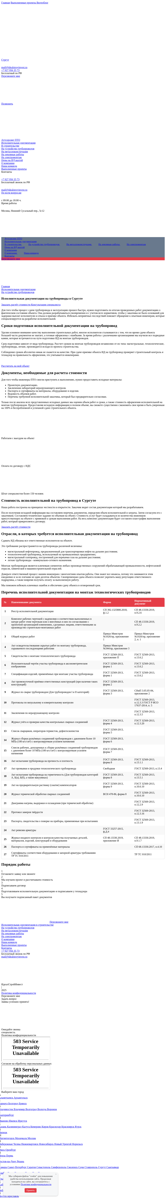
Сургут (102, 1167)
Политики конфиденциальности (36, 1184)
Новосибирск (46, 1144)
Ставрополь (91, 1167)
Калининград (14, 1126)
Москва (32, 1138)
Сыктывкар (112, 1167)
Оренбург (10, 1149)
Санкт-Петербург (17, 1167)
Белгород (13, 1103)
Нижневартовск (30, 1144)
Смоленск (72, 1167)
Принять (31, 1190)
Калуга (26, 1126)
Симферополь (59, 1167)
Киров (45, 1126)
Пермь (9, 1155)
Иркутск (22, 1120)
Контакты (6, 948)
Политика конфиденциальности (18, 993)
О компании (7, 939)
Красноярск (68, 1126)
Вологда (42, 1109)
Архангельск (21, 1097)
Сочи (81, 1167)
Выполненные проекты (14, 945)
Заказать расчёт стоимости (16, 304)
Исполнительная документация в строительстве (27, 924)
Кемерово (36, 1126)
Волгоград (31, 1109)
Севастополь (44, 1167)
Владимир (19, 1109)
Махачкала (21, 1138)
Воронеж (52, 1109)
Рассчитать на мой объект (15, 366)
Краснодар (55, 1126)
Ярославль (13, 1196)
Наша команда (9, 942)
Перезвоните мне (10, 76)
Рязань (20, 1161)
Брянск (23, 1103)
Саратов (32, 1167)
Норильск (77, 1144)
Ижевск (13, 1120)
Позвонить (7, 103)
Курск (78, 1126)
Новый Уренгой (63, 1144)
